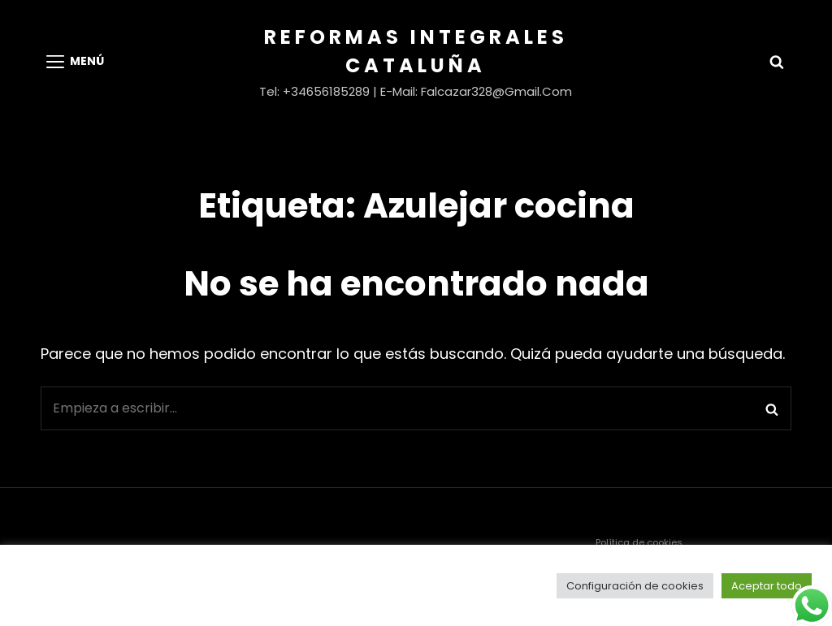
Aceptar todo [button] (766, 586)
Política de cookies (639, 542)
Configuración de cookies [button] (635, 586)
